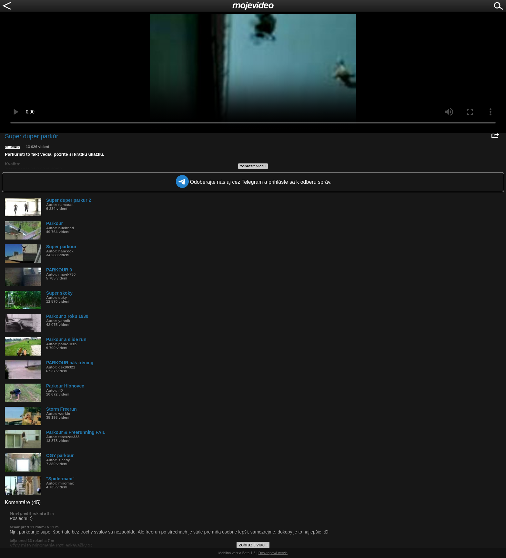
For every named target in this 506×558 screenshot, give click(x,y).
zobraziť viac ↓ (253, 166)
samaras (12, 147)
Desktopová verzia (273, 553)
